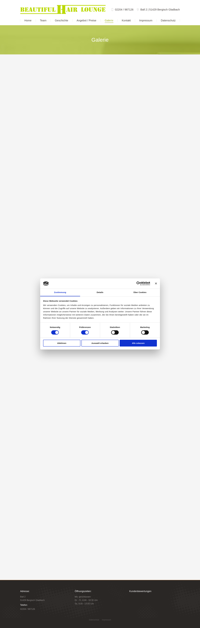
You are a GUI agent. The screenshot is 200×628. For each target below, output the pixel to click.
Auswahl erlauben (99, 343)
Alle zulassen (138, 343)
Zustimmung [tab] (60, 292)
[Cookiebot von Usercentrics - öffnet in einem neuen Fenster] (138, 283)
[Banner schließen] (156, 283)
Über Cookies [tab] (140, 292)
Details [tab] (100, 292)
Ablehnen (61, 343)
